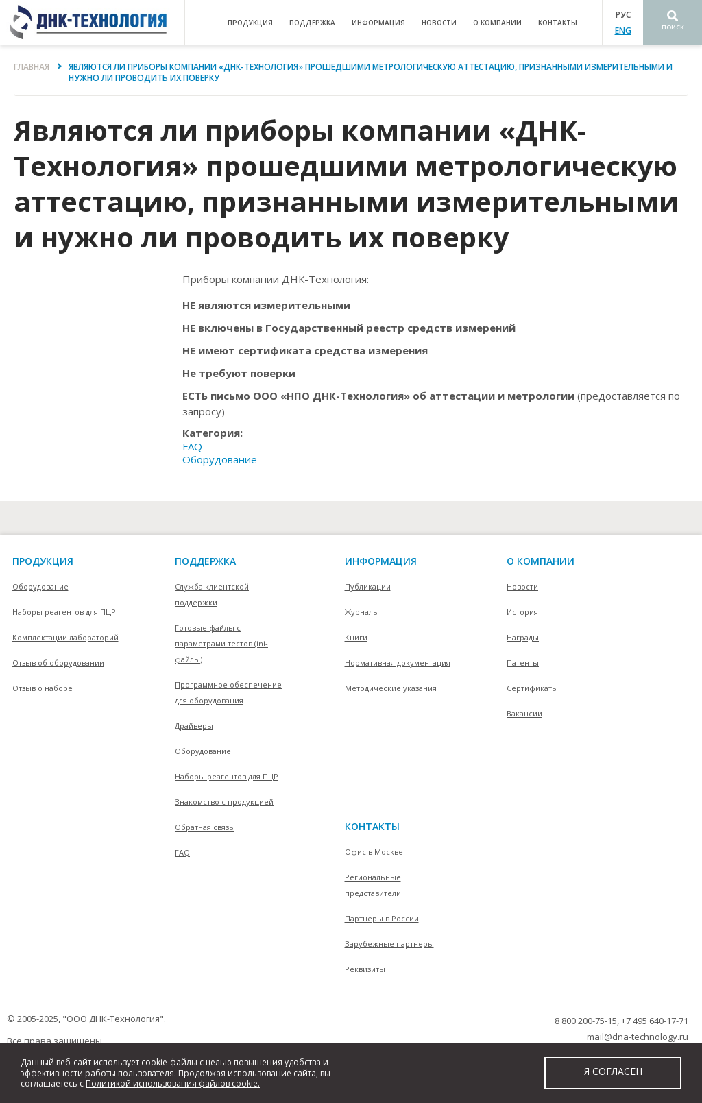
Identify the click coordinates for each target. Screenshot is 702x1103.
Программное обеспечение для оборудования (228, 692)
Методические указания (391, 688)
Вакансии (524, 713)
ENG (623, 30)
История (522, 612)
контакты (557, 22)
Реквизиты (365, 969)
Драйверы (194, 725)
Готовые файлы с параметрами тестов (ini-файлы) (221, 643)
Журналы (362, 612)
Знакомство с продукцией (224, 802)
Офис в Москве (374, 852)
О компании (540, 561)
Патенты (523, 662)
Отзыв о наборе (42, 688)
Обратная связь (204, 827)
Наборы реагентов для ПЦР (64, 612)
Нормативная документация (397, 662)
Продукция (42, 561)
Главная (31, 67)
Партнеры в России (382, 918)
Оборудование (219, 459)
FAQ (192, 446)
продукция (250, 22)
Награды (523, 637)
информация (378, 22)
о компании (497, 22)
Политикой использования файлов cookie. (173, 1083)
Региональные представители (373, 885)
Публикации (368, 586)
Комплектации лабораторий (65, 637)
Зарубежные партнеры (389, 943)
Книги (356, 637)
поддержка (312, 22)
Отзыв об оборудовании (58, 662)
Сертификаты (532, 688)
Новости (439, 22)
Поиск (673, 27)
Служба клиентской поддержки (212, 594)
